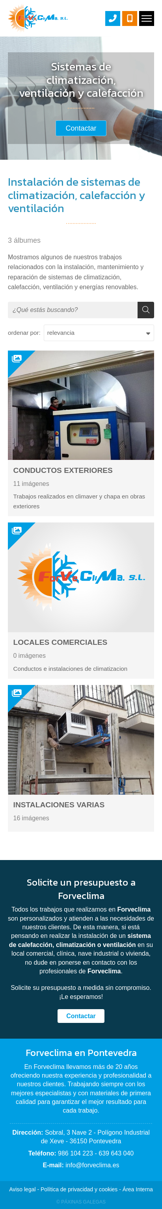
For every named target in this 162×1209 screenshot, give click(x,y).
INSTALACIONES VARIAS (59, 805)
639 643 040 (116, 1153)
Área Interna (138, 1189)
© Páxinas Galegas (81, 1202)
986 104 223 (75, 1153)
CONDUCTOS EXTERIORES (63, 470)
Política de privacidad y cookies (79, 1189)
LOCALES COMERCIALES (60, 642)
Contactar (81, 1016)
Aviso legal (22, 1189)
